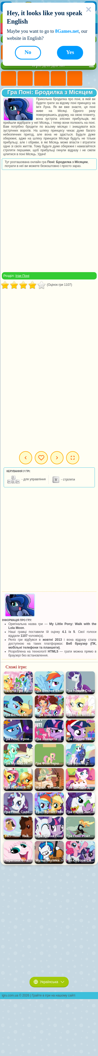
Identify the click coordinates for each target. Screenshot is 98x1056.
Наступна (57, 458)
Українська (49, 982)
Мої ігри (41, 458)
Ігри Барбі (58, 78)
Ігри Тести (74, 78)
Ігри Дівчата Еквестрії (25, 78)
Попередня (25, 458)
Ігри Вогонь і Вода (41, 78)
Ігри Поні (8, 78)
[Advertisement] (48, 221)
